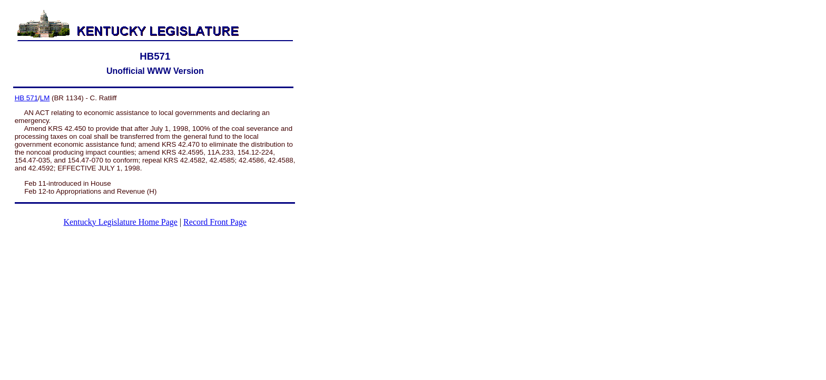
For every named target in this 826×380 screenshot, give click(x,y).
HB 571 (26, 98)
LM (45, 98)
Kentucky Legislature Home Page (121, 221)
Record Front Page (215, 221)
